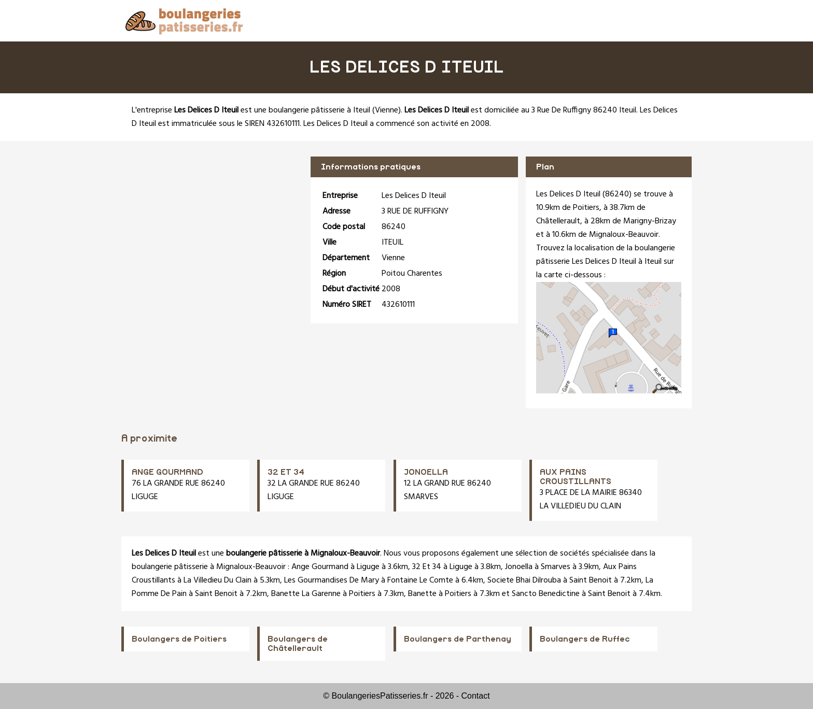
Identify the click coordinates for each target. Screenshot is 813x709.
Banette (422, 594)
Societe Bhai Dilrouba (524, 580)
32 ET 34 (286, 472)
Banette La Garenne (306, 594)
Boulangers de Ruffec (585, 639)
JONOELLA (426, 472)
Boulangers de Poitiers (179, 639)
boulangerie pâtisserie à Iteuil (319, 110)
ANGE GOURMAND (167, 472)
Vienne (386, 110)
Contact (475, 695)
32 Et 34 (426, 567)
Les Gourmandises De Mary (331, 580)
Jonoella (518, 567)
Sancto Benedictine (546, 594)
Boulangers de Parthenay (457, 639)
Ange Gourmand (319, 567)
